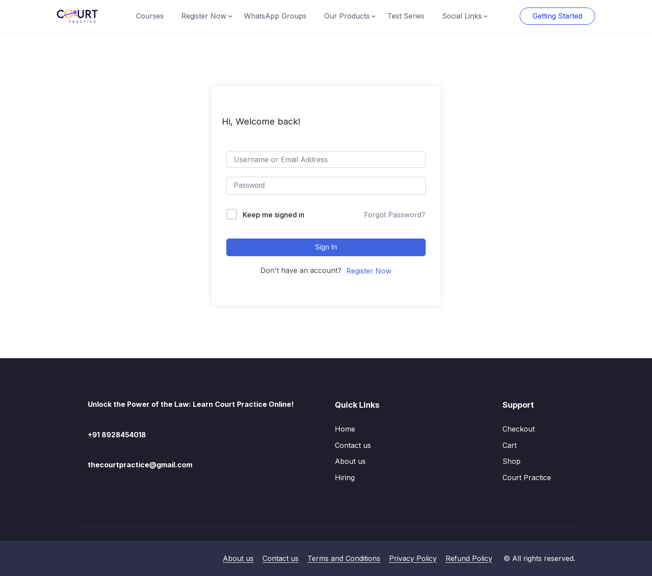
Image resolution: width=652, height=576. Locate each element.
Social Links (462, 15)
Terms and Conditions (343, 558)
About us (350, 461)
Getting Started (557, 15)
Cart (509, 445)
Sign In (326, 247)
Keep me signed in (273, 214)
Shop (511, 461)
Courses (150, 15)
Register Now (203, 15)
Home (345, 428)
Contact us (353, 445)
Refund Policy (469, 558)
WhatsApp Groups (275, 15)
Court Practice (526, 477)
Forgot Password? (394, 214)
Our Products (347, 15)
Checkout (518, 428)
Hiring (345, 477)
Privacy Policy (413, 558)
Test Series (405, 15)
